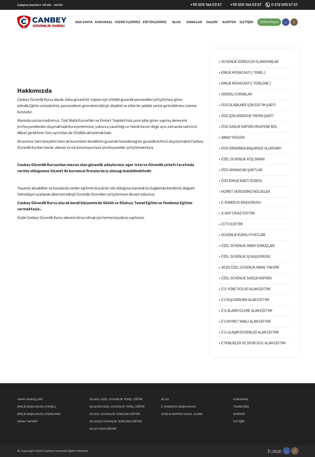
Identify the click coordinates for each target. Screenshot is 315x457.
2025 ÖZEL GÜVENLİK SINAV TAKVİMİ (250, 267)
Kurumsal (103, 22)
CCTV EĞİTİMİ (232, 224)
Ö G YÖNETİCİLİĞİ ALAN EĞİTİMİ (245, 289)
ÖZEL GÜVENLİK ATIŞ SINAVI (243, 159)
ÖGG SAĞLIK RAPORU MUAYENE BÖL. (249, 127)
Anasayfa (25, 65)
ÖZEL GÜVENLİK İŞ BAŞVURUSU (245, 257)
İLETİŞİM (239, 421)
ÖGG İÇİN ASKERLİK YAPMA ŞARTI (247, 116)
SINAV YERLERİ (233, 138)
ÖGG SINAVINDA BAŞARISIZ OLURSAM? (251, 148)
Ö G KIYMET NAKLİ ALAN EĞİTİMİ (246, 322)
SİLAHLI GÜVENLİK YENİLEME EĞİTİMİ (114, 414)
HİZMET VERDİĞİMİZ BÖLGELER (245, 192)
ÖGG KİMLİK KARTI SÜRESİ (241, 181)
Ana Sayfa (84, 22)
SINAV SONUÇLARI (30, 399)
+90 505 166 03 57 (203, 4)
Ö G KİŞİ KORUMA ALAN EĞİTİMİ (245, 300)
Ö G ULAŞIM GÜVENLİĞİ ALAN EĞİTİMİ (250, 332)
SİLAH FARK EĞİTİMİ (102, 428)
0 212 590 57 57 (281, 4)
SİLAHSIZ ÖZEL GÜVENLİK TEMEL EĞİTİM (116, 406)
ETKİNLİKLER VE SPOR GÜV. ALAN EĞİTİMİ (253, 343)
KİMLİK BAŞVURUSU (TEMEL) (36, 406)
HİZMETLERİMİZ (127, 22)
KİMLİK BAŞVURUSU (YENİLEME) (39, 414)
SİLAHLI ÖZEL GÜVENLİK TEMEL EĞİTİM (115, 399)
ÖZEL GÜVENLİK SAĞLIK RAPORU (246, 278)
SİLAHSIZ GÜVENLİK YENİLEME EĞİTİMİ (115, 421)
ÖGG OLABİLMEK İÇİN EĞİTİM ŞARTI (248, 105)
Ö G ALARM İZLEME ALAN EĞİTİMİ (246, 311)
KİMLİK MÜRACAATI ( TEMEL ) (243, 73)
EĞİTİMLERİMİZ (155, 22)
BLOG (176, 22)
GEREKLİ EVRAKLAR (236, 94)
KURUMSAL (241, 399)
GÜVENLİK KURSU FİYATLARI (243, 235)
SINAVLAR (194, 22)
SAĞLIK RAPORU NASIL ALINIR (182, 414)
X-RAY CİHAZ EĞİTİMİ (238, 213)
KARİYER (239, 414)
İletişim (246, 22)
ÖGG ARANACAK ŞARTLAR (241, 170)
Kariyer (229, 22)
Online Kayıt (269, 22)
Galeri (212, 22)
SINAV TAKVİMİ (27, 421)
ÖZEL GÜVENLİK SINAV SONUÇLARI (248, 246)
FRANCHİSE (241, 406)
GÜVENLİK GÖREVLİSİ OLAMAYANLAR (250, 62)
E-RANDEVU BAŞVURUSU (241, 202)
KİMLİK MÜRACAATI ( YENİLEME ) (246, 83)
